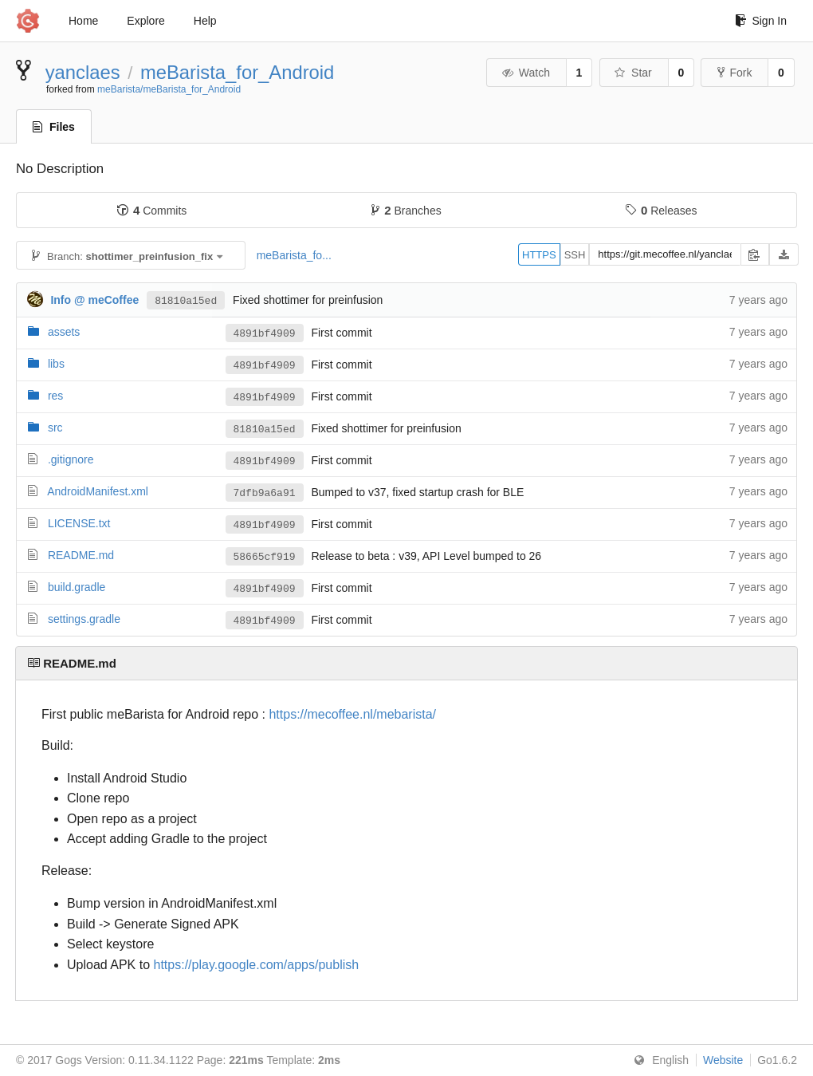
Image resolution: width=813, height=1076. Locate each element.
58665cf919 (265, 557)
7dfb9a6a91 (265, 493)
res (55, 395)
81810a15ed (186, 300)
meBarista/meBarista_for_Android (169, 89)
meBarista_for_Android (237, 72)
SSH (575, 255)
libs (56, 363)
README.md (81, 555)
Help (205, 20)
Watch (525, 72)
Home (83, 20)
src (55, 427)
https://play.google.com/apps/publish (256, 965)
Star (633, 72)
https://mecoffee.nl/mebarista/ (352, 714)
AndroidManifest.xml (97, 491)
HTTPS (539, 255)
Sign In (761, 20)
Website (723, 1060)
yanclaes (82, 72)
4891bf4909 (265, 333)
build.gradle (76, 587)
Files (54, 126)
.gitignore (71, 459)
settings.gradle (84, 619)
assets (64, 331)
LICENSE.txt (79, 523)
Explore (145, 20)
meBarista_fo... (294, 255)
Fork (734, 72)
